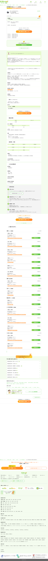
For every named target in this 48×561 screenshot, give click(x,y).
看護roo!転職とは (3, 475)
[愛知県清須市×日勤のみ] (24, 377)
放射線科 (43, 539)
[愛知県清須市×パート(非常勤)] (24, 375)
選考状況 (18, 475)
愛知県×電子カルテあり (10, 382)
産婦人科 (20, 539)
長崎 (10, 511)
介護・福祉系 (24, 519)
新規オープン (3, 545)
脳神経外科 (6, 539)
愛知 (3, 504)
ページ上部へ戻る (24, 223)
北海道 (7, 499)
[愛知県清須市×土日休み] (24, 364)
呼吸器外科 (38, 538)
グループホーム (23, 525)
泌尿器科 (33, 539)
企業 (45, 525)
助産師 (12, 515)
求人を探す (26, 475)
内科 (9, 538)
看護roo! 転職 (9, 459)
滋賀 (10, 506)
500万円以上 (12, 529)
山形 (18, 499)
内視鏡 (41, 519)
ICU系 (15, 519)
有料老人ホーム (9, 525)
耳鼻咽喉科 (26, 539)
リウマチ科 (5, 541)
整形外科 (10, 539)
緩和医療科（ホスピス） (24, 541)
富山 (8, 501)
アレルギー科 (18, 541)
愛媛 (8, 509)
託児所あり (31, 545)
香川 (5, 509)
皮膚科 (30, 539)
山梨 (15, 501)
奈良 (12, 506)
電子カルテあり (9, 387)
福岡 (5, 511)
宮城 (13, 499)
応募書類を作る (34, 475)
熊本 (12, 511)
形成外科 (14, 539)
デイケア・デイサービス (16, 525)
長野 (17, 501)
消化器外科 (2, 539)
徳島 (3, 509)
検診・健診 (29, 519)
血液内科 (24, 538)
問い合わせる (11, 191)
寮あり (28, 545)
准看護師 (5, 515)
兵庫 (8, 506)
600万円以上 (17, 529)
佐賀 (8, 511)
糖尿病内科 (32, 538)
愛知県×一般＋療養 (9, 383)
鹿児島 (19, 511)
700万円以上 (22, 529)
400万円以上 (8, 529)
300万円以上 (3, 529)
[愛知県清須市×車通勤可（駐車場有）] (24, 366)
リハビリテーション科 (11, 541)
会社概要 (2, 549)
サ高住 (28, 525)
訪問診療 (38, 519)
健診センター (37, 525)
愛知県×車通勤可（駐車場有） (23, 382)
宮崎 (16, 511)
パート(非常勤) (34, 387)
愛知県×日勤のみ (22, 383)
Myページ (10, 475)
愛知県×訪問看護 (30, 382)
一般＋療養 (29, 387)
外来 (3, 519)
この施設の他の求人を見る (24, 48)
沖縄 (21, 511)
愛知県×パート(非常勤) (16, 383)
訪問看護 (23, 387)
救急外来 (12, 519)
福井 (13, 501)
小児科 (17, 539)
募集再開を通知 (37, 397)
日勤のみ (38, 387)
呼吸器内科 (12, 538)
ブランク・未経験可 (37, 545)
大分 (14, 511)
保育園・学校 (34, 519)
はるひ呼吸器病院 (22, 459)
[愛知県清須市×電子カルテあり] (24, 361)
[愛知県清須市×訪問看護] (24, 368)
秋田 (15, 499)
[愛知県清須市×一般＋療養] (24, 373)
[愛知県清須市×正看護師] (24, 370)
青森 (9, 499)
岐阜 (5, 504)
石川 (10, 501)
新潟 (6, 501)
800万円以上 (26, 529)
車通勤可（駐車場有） (18, 387)
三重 (10, 504)
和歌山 (15, 506)
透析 (17, 519)
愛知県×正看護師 (36, 382)
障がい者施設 (32, 525)
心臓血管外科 (43, 538)
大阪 (3, 506)
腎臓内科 (28, 538)
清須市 (17, 459)
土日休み (13, 387)
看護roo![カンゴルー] (3, 459)
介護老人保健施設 (3, 525)
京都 (5, 506)
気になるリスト (42, 475)
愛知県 (14, 459)
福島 (20, 499)
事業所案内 (2, 551)
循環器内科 (21, 538)
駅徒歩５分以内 (16, 545)
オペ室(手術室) (7, 519)
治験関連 (44, 519)
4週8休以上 (7, 545)
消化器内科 (16, 538)
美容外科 (2, 538)
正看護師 (26, 387)
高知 (10, 509)
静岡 (8, 504)
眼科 (23, 539)
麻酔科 (2, 541)
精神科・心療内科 (38, 539)
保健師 (9, 515)
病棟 (1, 519)
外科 (35, 538)
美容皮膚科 (6, 538)
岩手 (11, 499)
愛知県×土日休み (16, 382)
